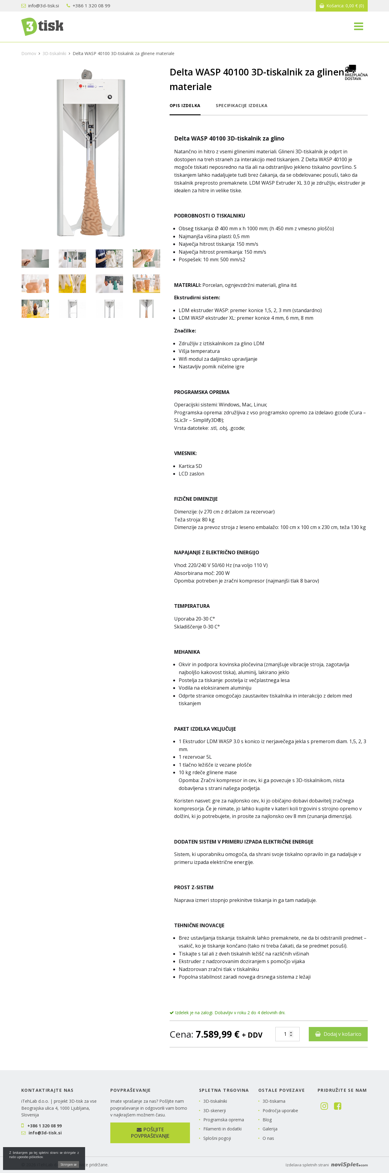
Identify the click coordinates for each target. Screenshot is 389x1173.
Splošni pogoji (217, 1138)
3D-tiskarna (274, 1101)
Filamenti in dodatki (222, 1129)
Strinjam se (68, 1167)
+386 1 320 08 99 (88, 5)
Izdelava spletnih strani (327, 1165)
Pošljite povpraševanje (150, 1132)
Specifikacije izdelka (242, 105)
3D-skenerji (214, 1110)
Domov (28, 53)
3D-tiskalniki (54, 53)
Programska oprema (223, 1120)
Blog (267, 1120)
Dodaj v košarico (342, 1034)
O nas (268, 1138)
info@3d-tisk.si (40, 5)
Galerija (270, 1129)
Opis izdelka (185, 105)
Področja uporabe (280, 1110)
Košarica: (341, 6)
